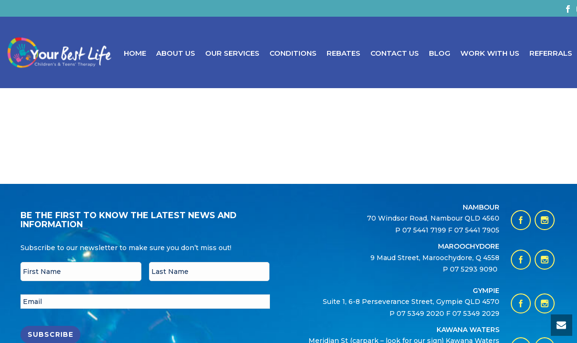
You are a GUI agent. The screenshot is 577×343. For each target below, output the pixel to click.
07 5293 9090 (474, 269)
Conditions (293, 53)
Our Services (232, 53)
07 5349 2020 (420, 313)
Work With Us (489, 53)
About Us (175, 53)
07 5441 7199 (425, 230)
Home (135, 53)
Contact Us (394, 53)
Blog (439, 53)
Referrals (550, 53)
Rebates (343, 53)
